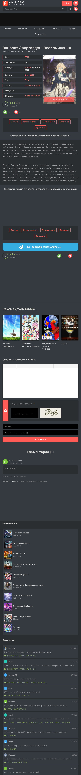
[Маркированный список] (33, 366)
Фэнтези (36, 85)
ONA (27, 80)
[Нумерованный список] (37, 366)
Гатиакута (10, 736)
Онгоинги (22, 28)
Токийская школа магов (17, 696)
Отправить (40, 439)
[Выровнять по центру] (23, 366)
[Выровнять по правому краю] (27, 366)
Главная (7, 28)
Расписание (40, 34)
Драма (28, 85)
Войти (66, 3)
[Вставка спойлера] (60, 366)
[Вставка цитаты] (56, 366)
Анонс (28, 67)
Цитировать (20, 476)
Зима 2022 (29, 75)
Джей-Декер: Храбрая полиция (20, 656)
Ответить (7, 476)
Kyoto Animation (32, 96)
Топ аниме (57, 28)
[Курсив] (9, 366)
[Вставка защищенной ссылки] (51, 366)
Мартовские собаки (15, 709)
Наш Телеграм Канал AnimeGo (43, 246)
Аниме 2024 (39, 28)
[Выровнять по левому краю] (19, 366)
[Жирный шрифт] (5, 366)
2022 (27, 57)
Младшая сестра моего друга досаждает (25, 682)
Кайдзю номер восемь (16, 762)
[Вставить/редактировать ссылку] (46, 366)
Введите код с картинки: (22, 404)
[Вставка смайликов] (42, 366)
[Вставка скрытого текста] (65, 366)
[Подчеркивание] (13, 366)
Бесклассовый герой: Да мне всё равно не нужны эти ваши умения (37, 722)
